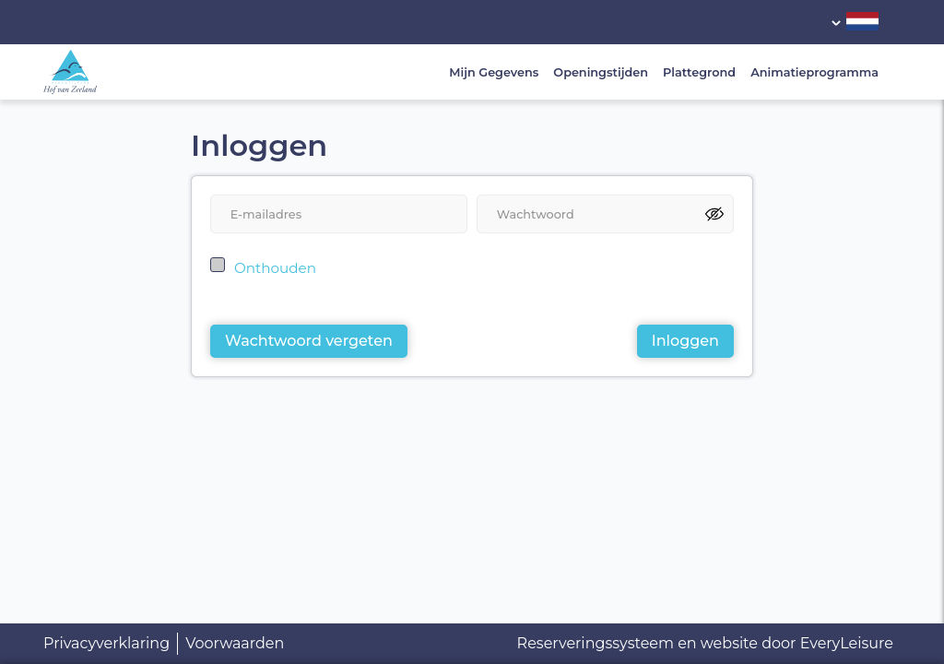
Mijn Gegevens (493, 72)
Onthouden (275, 268)
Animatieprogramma (814, 72)
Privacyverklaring (106, 643)
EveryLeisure (846, 643)
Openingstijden (600, 72)
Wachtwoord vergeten (309, 341)
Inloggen (685, 341)
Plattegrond (699, 72)
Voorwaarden (234, 643)
